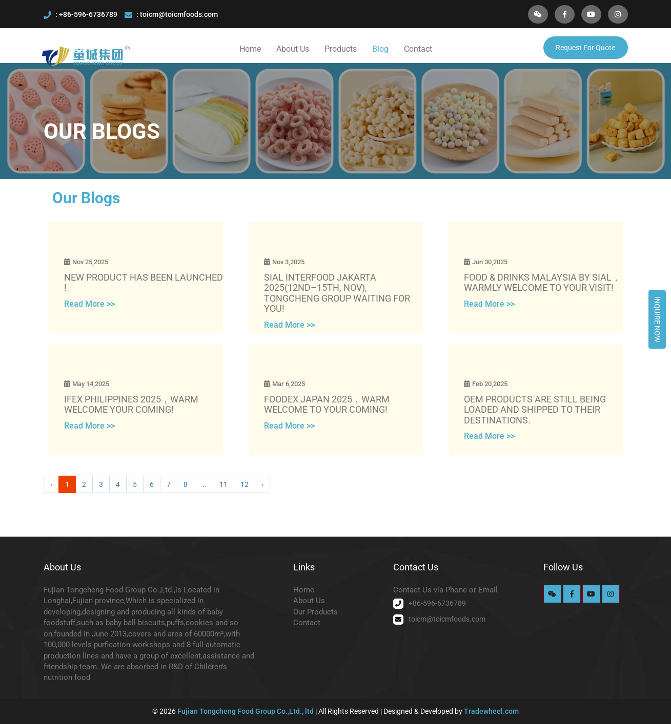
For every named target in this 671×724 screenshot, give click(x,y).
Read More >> (89, 304)
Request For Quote (585, 48)
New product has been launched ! (143, 282)
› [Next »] (262, 484)
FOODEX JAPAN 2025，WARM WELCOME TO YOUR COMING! (327, 404)
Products (340, 49)
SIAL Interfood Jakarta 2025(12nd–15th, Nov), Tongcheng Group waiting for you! (337, 293)
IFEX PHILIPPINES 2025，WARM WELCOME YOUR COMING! (131, 404)
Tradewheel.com (491, 711)
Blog (380, 49)
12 (244, 484)
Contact (418, 49)
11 (223, 484)
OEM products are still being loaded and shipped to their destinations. (535, 409)
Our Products (315, 611)
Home (250, 49)
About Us (292, 49)
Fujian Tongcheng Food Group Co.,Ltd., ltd (246, 711)
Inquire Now (657, 319)
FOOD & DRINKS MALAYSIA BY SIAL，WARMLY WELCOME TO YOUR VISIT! (542, 282)
